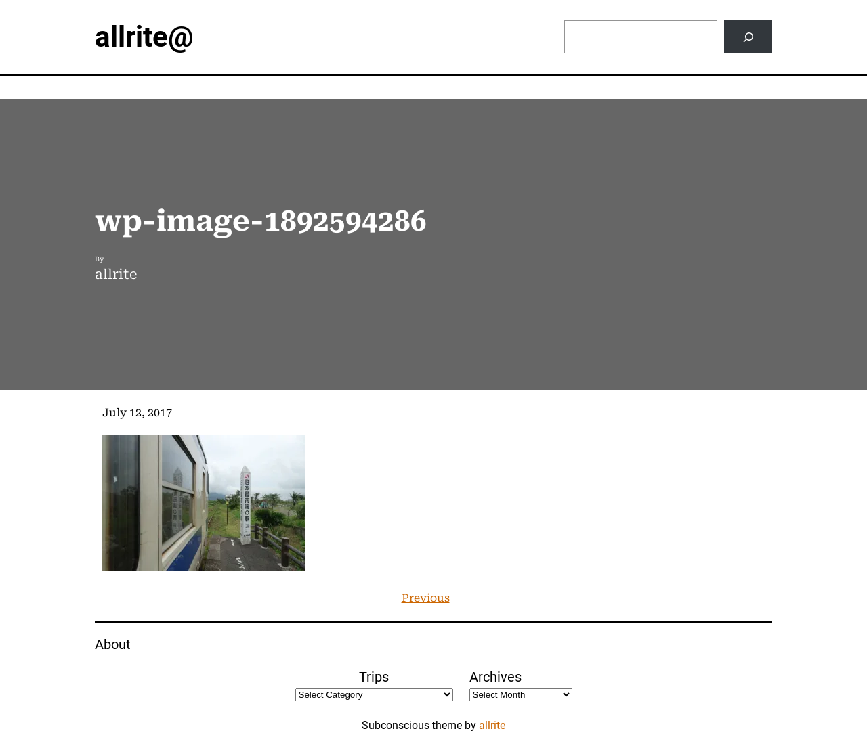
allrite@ (144, 36)
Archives (495, 677)
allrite (492, 725)
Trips (374, 677)
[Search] (748, 36)
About (113, 644)
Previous (426, 598)
